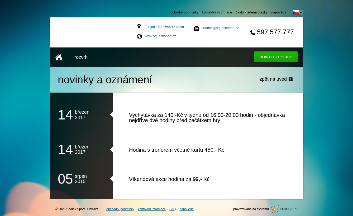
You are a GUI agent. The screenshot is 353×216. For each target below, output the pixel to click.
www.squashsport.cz (160, 36)
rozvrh (81, 57)
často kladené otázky (252, 12)
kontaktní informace (217, 12)
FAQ (172, 209)
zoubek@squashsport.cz (220, 28)
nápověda (278, 12)
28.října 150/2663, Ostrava (164, 27)
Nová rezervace (276, 56)
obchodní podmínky (184, 12)
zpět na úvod (273, 79)
